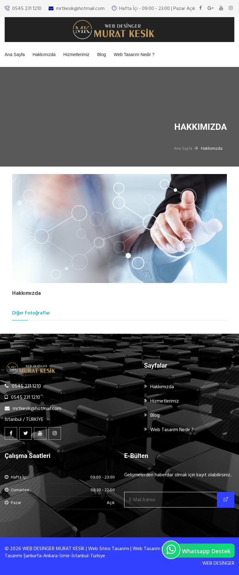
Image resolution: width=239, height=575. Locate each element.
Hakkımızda (44, 54)
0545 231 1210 (26, 8)
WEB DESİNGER (218, 563)
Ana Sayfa (15, 54)
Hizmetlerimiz (76, 54)
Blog (101, 54)
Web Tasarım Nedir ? (134, 54)
